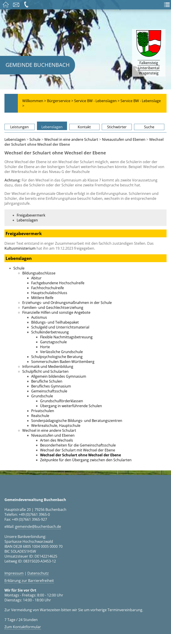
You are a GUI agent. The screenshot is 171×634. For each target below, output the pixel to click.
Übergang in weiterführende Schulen (71, 405)
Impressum (14, 573)
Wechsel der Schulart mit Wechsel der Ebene (77, 450)
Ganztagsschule (53, 341)
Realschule (40, 415)
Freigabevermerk (31, 215)
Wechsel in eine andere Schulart (71, 139)
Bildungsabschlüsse (38, 273)
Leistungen (19, 126)
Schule (35, 139)
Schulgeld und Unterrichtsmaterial (60, 327)
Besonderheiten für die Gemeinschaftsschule (78, 445)
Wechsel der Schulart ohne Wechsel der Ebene (80, 455)
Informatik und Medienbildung (47, 366)
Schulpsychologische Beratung (57, 356)
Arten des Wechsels (56, 440)
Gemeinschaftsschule (49, 391)
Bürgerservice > (60, 100)
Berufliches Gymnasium (51, 386)
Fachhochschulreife (47, 287)
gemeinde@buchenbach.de (38, 526)
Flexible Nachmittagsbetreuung (66, 337)
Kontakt (84, 126)
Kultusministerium (20, 248)
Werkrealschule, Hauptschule (55, 425)
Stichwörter (117, 126)
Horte (45, 346)
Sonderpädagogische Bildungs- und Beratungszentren (76, 420)
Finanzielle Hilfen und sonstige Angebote (56, 312)
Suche (149, 126)
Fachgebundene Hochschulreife (57, 282)
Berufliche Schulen (46, 381)
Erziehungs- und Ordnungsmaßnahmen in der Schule (67, 302)
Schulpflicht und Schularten (45, 371)
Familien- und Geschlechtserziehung (52, 307)
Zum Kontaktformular (22, 626)
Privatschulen (42, 410)
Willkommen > (34, 100)
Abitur (36, 278)
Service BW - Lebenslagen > (97, 100)
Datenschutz (38, 573)
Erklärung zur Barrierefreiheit (29, 580)
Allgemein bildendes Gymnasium (58, 376)
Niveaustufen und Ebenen (123, 139)
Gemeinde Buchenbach (38, 64)
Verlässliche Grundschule (61, 351)
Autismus (39, 317)
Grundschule (42, 396)
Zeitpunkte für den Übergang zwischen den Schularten (86, 459)
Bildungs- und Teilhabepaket (55, 322)
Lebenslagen (52, 126)
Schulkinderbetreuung (50, 332)
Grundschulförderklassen (61, 400)
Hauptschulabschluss (49, 292)
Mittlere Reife (42, 297)
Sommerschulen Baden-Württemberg (62, 361)
